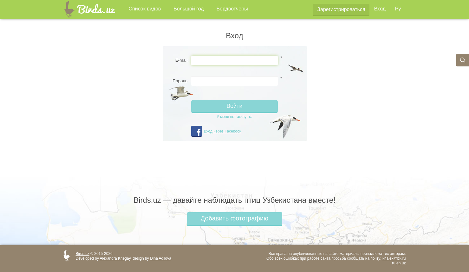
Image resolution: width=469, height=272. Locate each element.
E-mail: (182, 60)
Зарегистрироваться (341, 9)
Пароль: (181, 80)
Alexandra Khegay (115, 258)
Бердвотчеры (232, 8)
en (398, 263)
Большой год (188, 8)
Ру (398, 8)
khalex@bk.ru (394, 258)
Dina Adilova (160, 258)
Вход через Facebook (222, 131)
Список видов (145, 8)
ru (393, 263)
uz (404, 263)
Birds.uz (82, 253)
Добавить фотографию (234, 218)
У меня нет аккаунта (234, 116)
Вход (380, 8)
